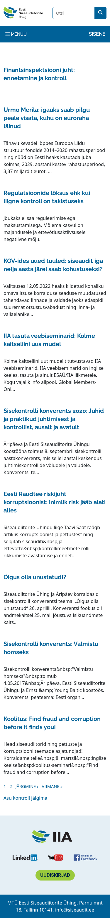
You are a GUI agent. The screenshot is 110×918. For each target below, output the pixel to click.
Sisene (97, 34)
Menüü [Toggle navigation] (16, 34)
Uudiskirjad (55, 875)
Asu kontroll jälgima (25, 798)
